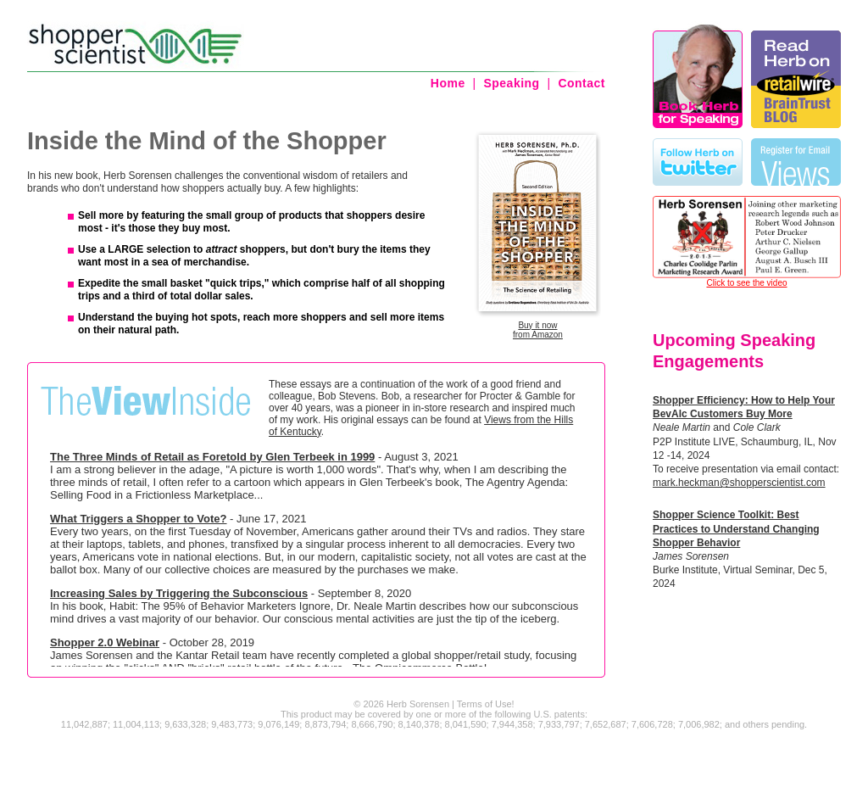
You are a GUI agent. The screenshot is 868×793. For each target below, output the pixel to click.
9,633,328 (185, 724)
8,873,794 (325, 724)
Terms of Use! (486, 704)
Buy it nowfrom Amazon (538, 330)
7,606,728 (652, 724)
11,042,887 (84, 724)
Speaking (511, 83)
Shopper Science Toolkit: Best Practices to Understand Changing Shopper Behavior (736, 528)
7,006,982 (699, 724)
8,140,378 (419, 724)
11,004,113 (136, 724)
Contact (581, 83)
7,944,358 (512, 724)
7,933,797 (559, 724)
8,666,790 (371, 724)
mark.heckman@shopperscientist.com (739, 483)
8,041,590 (466, 724)
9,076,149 (278, 724)
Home (448, 83)
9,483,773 (232, 724)
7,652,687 (605, 724)
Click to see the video (746, 283)
